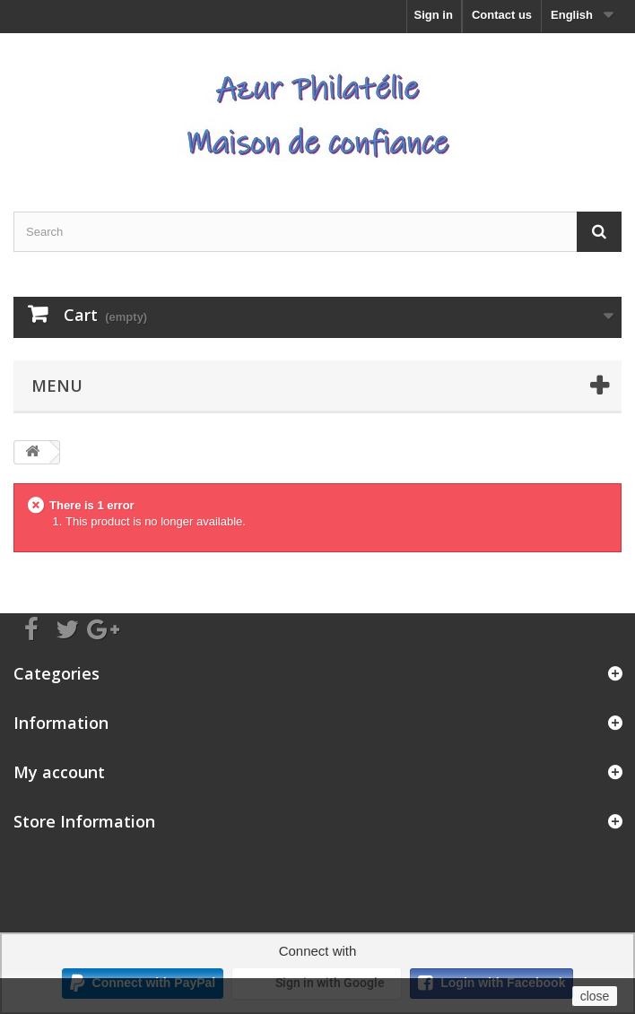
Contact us (502, 15)
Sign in (433, 15)
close (595, 996)
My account (59, 772)
